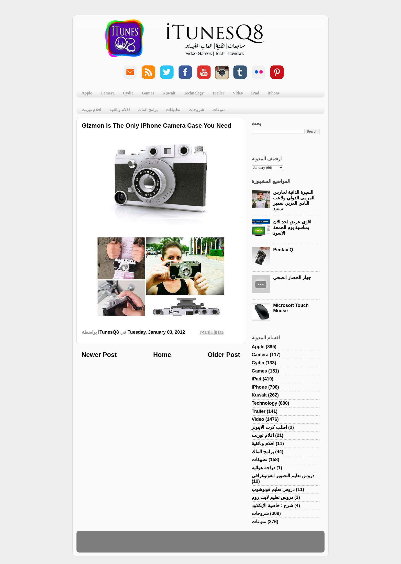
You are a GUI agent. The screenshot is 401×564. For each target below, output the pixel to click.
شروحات (196, 109)
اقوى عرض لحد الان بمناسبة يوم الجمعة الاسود (292, 227)
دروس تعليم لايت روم (272, 497)
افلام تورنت (91, 109)
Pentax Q (283, 249)
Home (162, 354)
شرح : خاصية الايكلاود (272, 505)
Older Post (224, 354)
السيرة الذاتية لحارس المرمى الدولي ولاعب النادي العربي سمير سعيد (293, 200)
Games (148, 93)
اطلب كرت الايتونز (269, 427)
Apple (87, 93)
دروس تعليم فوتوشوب (273, 489)
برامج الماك (148, 109)
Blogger (224, 544)
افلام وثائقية (119, 109)
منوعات (219, 109)
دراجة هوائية (263, 467)
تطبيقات (173, 109)
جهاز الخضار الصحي (292, 277)
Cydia (128, 93)
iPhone (274, 93)
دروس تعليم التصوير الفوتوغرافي (283, 475)
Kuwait (168, 93)
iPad (255, 93)
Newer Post (99, 354)
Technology (194, 93)
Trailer (218, 93)
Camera (108, 93)
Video (238, 93)
